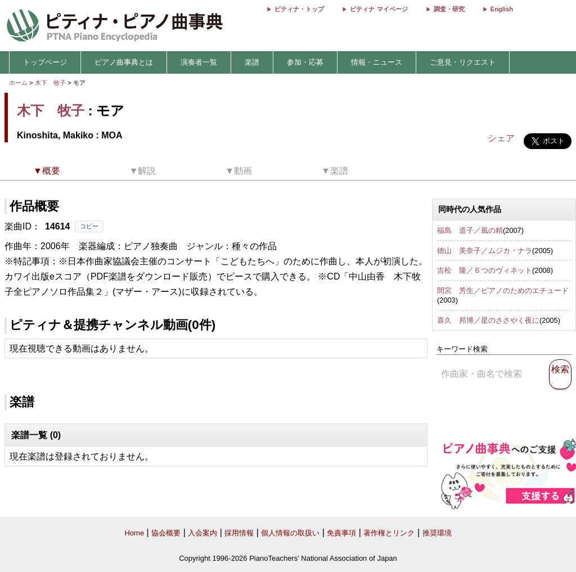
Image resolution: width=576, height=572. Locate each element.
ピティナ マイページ (378, 9)
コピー (89, 226)
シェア (501, 138)
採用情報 (239, 533)
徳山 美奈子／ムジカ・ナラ (484, 250)
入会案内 (202, 533)
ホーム (18, 82)
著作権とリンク (389, 533)
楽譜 (252, 62)
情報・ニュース (376, 62)
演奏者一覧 (199, 62)
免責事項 (341, 533)
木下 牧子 (50, 82)
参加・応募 (305, 62)
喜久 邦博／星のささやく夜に (488, 320)
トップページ (45, 62)
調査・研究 (449, 9)
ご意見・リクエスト (463, 62)
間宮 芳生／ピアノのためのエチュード (503, 290)
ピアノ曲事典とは (123, 62)
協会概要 (166, 533)
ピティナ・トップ (299, 9)
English (501, 9)
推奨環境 (437, 533)
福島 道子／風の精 (470, 230)
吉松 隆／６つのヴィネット (484, 270)
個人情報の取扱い (290, 533)
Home (134, 533)
